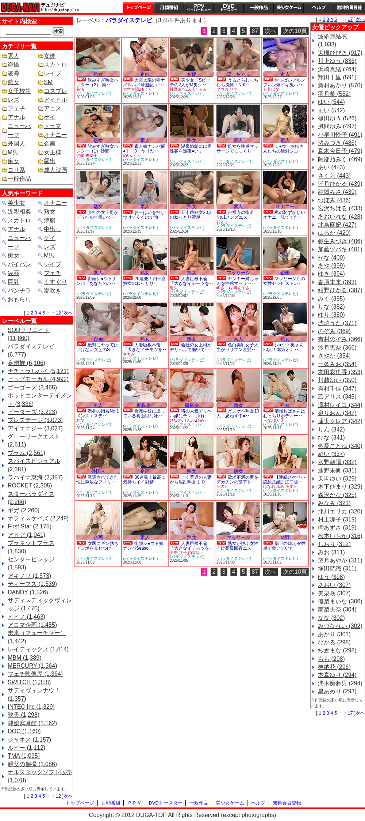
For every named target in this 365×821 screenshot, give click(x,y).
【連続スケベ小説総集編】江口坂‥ (284, 480)
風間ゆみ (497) (337, 126)
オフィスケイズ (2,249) (38, 518)
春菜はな (271, 89)
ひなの (176, 420)
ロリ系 (16, 170)
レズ (13, 100)
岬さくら (224, 288)
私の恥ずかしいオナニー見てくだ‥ (284, 215)
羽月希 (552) (334, 94)
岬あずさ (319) (337, 527)
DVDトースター (229, 7)
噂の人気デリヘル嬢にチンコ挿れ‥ (191, 413)
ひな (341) (331, 437)
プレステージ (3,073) (35, 420)
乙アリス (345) (337, 396)
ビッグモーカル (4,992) (38, 379)
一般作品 (259, 7)
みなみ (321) (334, 503)
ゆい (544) (331, 102)
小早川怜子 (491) (340, 135)
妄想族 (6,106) (26, 363)
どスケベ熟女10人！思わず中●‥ (237, 413)
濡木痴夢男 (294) (340, 683)
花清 (80, 89)
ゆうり (146, 89)
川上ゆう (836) (337, 61)
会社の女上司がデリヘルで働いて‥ (97, 215)
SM (48, 82)
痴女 (13, 161)
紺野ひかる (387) (340, 290)
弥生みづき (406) (340, 241)
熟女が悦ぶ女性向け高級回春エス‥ (237, 546)
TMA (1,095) (24, 756)
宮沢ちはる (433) (340, 208)
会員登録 (349, 7)
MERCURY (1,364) (32, 666)
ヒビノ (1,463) (26, 617)
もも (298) (331, 659)
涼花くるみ (197, 89)
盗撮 (13, 64)
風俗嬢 (192, 405)
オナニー (55, 135)
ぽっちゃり (238, 74)
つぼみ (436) (334, 200)
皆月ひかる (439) (340, 184)
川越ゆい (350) (337, 380)
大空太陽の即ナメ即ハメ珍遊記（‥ (144, 82)
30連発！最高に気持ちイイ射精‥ (144, 480)
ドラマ (52, 126)
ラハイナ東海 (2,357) (35, 477)
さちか (129, 354)
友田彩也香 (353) (340, 372)
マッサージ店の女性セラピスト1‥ (284, 281)
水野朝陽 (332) (337, 462)
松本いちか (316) (340, 536)
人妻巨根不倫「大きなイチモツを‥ (192, 281)
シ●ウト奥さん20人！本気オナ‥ (283, 347)
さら (136, 155)
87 (254, 31)
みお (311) (331, 552)
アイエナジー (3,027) (35, 428)
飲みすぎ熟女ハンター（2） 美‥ (97, 82)
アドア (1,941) (26, 535)
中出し (52, 229)
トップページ (138, 7)
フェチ (16, 108)
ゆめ (280, 486)
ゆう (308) (331, 577)
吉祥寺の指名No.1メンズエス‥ (235, 215)
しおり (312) (334, 544)
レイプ (52, 73)
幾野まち (178, 89)
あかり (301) (334, 634)
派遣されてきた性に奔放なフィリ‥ (97, 480)
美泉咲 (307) (334, 593)
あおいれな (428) (340, 217)
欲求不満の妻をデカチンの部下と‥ (237, 480)
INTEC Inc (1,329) (31, 707)
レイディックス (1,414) (38, 649)
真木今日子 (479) (340, 151)
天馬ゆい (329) (337, 478)
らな (267, 420)
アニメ (52, 108)
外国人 (16, 143)
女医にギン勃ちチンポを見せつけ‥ (97, 546)
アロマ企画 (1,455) (32, 625)
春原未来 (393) (337, 282)
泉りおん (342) (337, 413)
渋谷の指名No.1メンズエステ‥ (97, 413)
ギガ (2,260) (23, 510)
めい (127, 155)
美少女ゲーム (289, 7)
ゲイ (49, 117)
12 (58, 313)
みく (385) (331, 298)
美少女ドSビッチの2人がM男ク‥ (190, 82)
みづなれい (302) (340, 626)
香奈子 (91, 155)
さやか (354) (334, 356)
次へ (68, 313)
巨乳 (13, 282)
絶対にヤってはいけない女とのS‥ (97, 347)
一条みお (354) (337, 364)
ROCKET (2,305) (30, 485)
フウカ (222, 89)
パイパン (19, 264)
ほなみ (269, 486)
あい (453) (331, 167)
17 (350, 19)
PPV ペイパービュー (199, 7)
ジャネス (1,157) (29, 740)
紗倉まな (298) (337, 650)
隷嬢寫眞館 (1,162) (32, 723)
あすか (291, 486)
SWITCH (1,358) (29, 682)
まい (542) (331, 110)
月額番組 (169, 7)
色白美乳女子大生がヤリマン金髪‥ (237, 347)
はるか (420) (334, 233)
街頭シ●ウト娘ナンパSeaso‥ (143, 546)
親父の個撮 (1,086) (32, 764)
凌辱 (13, 73)
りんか (189, 420)
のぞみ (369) (334, 331)
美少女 (16, 203)
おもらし (19, 299)
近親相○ (145, 405)
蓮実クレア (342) (340, 421)
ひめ (200, 420)
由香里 (194, 552)
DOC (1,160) (24, 731)
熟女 (13, 82)
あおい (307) (334, 585)
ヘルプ (319, 7)
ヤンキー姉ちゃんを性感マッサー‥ (237, 281)
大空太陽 (131, 89)
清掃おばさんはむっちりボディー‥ (284, 413)
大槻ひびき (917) (340, 53)
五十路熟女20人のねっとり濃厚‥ (191, 215)
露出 (49, 161)
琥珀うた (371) (337, 323)
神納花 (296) (334, 667)
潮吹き (52, 290)
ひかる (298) (334, 642)
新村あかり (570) (340, 85)
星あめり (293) (337, 691)
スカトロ (55, 64)
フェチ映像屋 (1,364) (35, 674)
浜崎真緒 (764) (337, 69)
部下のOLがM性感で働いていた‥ (284, 546)
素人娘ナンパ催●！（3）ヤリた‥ (144, 149)
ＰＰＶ (134, 803)
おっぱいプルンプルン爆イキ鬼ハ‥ (284, 82)
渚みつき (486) (337, 143)
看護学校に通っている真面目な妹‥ (144, 413)
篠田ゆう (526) (337, 118)
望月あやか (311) (340, 560)
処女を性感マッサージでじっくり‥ (237, 149)
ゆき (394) (331, 274)
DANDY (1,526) (28, 592)
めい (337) (331, 454)
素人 (13, 56)
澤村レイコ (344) (340, 405)
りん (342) (331, 429)
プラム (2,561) (26, 453)
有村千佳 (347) (337, 388)
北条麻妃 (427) (337, 225)
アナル (16, 117)
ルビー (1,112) (26, 748)
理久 (174, 288)
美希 (174, 552)
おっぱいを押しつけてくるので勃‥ (144, 215)
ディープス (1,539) (32, 584)
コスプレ (55, 91)
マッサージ (238, 272)
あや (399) (331, 266)
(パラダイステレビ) (93, 93)
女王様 (52, 152)
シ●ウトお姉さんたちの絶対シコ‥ (283, 149)
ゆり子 (278, 420)
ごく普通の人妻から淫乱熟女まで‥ (191, 480)
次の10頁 (295, 31)
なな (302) (331, 618)
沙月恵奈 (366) (337, 347)
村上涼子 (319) (337, 519)
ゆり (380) (331, 315)
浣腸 (49, 220)
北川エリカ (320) (340, 511)
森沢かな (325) (337, 495)
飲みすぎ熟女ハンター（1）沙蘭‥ (97, 149)
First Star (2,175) (29, 526)
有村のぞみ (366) (340, 339)
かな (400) (331, 258)
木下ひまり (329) (340, 486)
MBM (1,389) (24, 658)
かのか (222, 486)
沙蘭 (80, 155)
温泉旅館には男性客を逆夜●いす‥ (191, 149)
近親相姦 (19, 211)
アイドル (55, 100)
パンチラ (19, 290)
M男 (13, 152)
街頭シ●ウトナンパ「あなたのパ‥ (96, 281)
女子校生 (19, 91)
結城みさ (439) (337, 192)
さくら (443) (334, 176)
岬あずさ (242, 288)
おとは (222, 221)
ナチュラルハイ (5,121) (38, 371)
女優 (49, 56)
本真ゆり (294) (337, 675)
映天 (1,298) (23, 715)
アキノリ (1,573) (29, 576)
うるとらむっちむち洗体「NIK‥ (237, 82)
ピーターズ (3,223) (32, 412)
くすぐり (55, 282)
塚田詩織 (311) (337, 568)
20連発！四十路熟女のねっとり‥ (144, 281)
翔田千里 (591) (337, 77)
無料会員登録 (287, 803)
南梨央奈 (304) (337, 609)
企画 (49, 143)
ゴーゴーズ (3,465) (32, 387)
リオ (234, 89)
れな (80, 420)
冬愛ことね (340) (340, 446)
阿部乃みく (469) (340, 159)
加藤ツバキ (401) (340, 249)
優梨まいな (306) (340, 601)
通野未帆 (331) (337, 470)
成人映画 (55, 170)
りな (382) (331, 307)
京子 (183, 552)
